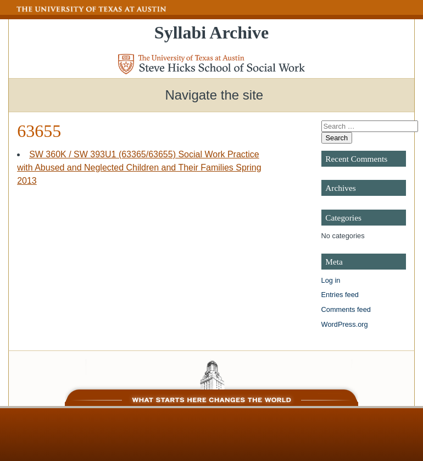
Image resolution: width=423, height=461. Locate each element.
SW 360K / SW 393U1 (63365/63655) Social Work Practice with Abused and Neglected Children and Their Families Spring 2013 (139, 167)
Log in (331, 280)
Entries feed (340, 294)
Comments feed (346, 309)
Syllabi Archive (211, 32)
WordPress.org (344, 324)
